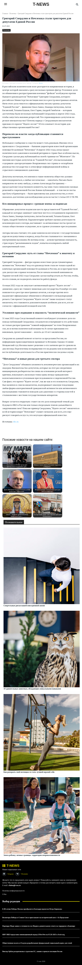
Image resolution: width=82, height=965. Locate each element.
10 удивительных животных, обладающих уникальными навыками (32, 689)
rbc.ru (41, 83)
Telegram (10, 874)
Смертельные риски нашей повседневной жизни (24, 606)
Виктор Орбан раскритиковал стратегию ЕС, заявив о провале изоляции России (32, 951)
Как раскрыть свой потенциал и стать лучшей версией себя (29, 772)
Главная (5, 13)
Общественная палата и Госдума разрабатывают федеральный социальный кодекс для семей (37, 943)
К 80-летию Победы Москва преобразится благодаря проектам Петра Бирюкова (32, 909)
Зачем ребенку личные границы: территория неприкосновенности (32, 855)
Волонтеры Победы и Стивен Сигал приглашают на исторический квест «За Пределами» (35, 917)
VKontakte (24, 874)
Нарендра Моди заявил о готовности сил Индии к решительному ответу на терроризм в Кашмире (38, 926)
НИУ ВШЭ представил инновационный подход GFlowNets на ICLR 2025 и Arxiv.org (33, 934)
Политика (12, 13)
